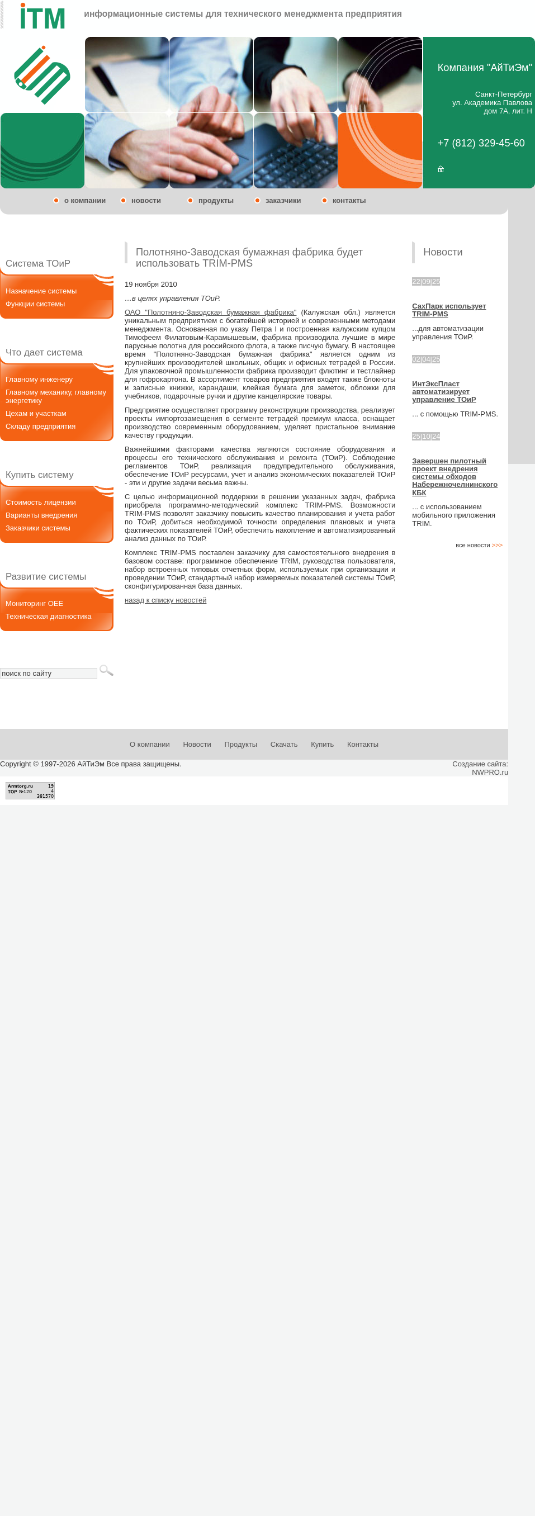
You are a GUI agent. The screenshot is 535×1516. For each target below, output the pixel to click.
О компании (150, 744)
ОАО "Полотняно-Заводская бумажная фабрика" (210, 312)
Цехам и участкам (36, 413)
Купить (322, 744)
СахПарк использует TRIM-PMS (449, 310)
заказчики (283, 200)
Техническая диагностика (49, 616)
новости (146, 200)
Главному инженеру (39, 379)
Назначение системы (41, 291)
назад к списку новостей (165, 600)
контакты (349, 200)
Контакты (362, 744)
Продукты (240, 744)
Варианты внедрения (41, 515)
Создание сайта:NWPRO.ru (480, 768)
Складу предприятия (40, 426)
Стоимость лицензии (41, 502)
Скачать (284, 744)
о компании (85, 200)
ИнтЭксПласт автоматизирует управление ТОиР (444, 392)
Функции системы (35, 304)
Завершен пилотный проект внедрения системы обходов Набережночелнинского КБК (455, 477)
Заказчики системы (38, 528)
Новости (197, 744)
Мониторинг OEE (34, 603)
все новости (479, 545)
